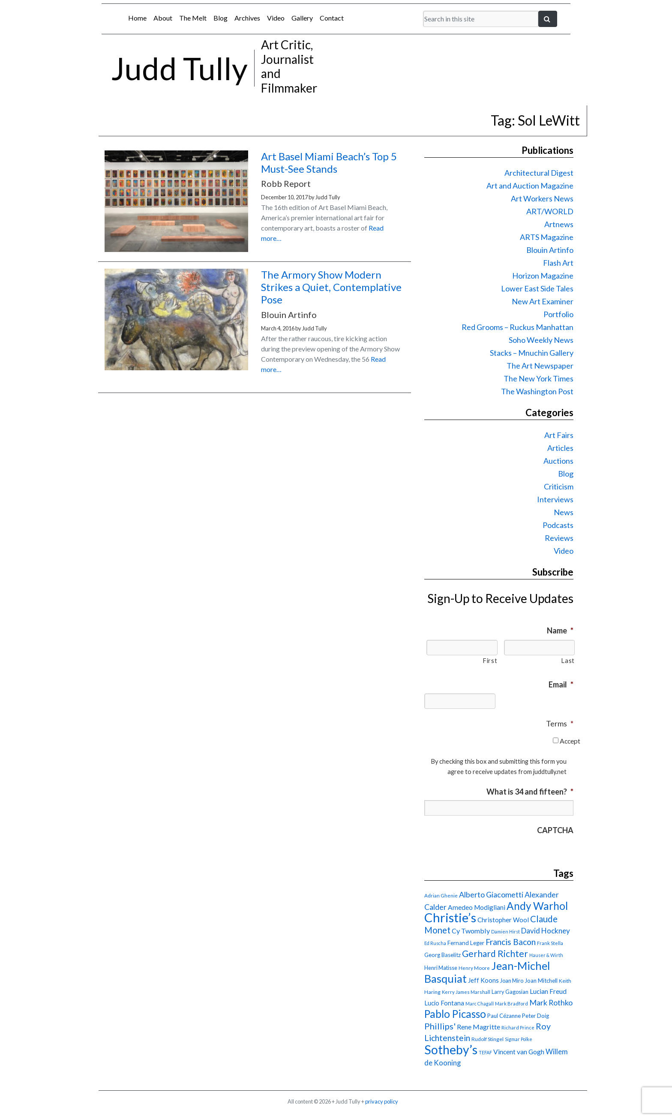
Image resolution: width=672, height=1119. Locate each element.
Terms (559, 723)
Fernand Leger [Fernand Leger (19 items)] (465, 942)
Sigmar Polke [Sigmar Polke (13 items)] (518, 1039)
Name (560, 630)
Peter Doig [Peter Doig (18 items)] (535, 1015)
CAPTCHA (555, 830)
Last (568, 660)
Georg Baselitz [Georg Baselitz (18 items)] (442, 954)
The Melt (193, 18)
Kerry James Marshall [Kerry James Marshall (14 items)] (466, 992)
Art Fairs (558, 435)
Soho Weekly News (541, 340)
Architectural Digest (538, 172)
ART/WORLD (549, 211)
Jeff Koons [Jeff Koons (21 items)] (483, 980)
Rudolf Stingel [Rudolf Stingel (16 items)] (487, 1039)
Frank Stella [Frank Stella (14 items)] (550, 943)
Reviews (559, 538)
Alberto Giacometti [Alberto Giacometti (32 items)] (491, 894)
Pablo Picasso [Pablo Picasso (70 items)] (455, 1014)
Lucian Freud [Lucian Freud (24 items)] (548, 991)
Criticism (558, 486)
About (162, 18)
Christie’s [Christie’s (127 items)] (450, 917)
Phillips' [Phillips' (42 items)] (440, 1026)
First (490, 660)
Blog (220, 18)
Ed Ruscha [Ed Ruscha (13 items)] (435, 943)
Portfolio (558, 314)
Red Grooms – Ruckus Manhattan (517, 327)
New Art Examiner (542, 301)
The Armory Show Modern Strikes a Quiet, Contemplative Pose (331, 287)
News (563, 512)
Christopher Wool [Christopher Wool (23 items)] (503, 920)
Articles (560, 448)
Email (561, 684)
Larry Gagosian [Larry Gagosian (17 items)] (510, 991)
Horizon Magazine (542, 275)
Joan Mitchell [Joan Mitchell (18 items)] (541, 980)
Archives (247, 18)
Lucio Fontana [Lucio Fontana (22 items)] (444, 1003)
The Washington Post (537, 391)
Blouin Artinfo (549, 250)
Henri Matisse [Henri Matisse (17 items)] (440, 967)
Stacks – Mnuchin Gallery (531, 352)
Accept (570, 741)
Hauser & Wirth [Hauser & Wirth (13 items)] (546, 955)
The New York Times (538, 378)
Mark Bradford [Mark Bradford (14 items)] (511, 1003)
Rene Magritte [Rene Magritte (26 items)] (478, 1027)
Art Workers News (542, 198)
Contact (332, 18)
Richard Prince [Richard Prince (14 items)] (517, 1027)
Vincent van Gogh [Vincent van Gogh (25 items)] (518, 1051)
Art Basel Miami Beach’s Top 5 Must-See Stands (329, 162)
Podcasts (558, 525)
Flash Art (558, 262)
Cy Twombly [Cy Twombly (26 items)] (471, 931)
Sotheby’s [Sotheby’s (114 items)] (450, 1049)
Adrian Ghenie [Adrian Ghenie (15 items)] (441, 895)
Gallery (302, 18)
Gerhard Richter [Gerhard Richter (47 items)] (495, 953)
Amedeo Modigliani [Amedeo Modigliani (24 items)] (476, 907)
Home (137, 18)
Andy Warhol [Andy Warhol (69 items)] (537, 906)
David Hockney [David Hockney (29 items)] (545, 930)
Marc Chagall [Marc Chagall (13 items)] (479, 1003)
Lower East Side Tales (537, 288)
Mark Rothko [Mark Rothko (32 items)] (551, 1002)
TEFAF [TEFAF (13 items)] (485, 1052)
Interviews (555, 499)
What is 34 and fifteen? (529, 791)
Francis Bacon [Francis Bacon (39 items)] (511, 942)
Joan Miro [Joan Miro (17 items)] (511, 980)
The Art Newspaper (540, 365)
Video (276, 18)
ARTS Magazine (546, 237)
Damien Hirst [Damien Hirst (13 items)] (505, 931)
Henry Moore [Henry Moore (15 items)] (474, 968)
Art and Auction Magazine (529, 185)
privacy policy (381, 1101)
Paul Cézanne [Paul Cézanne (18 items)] (504, 1015)
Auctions (558, 460)
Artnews (558, 224)
